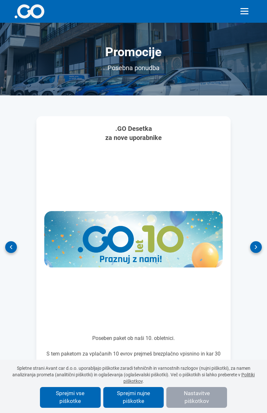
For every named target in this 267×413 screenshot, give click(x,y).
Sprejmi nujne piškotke (133, 397)
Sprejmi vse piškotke (70, 397)
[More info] (29, 11)
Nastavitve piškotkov (197, 397)
